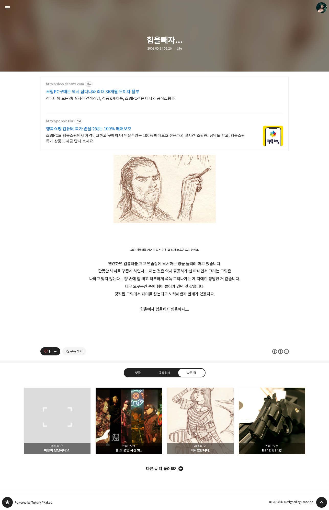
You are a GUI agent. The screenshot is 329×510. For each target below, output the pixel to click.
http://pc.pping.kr (59, 121)
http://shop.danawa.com (65, 84)
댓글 (137, 372)
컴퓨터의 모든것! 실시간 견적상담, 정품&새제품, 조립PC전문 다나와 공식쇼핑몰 (110, 98)
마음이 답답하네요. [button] (57, 421)
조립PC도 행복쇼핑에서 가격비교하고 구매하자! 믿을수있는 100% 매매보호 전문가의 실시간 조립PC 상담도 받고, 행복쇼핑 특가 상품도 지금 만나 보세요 (145, 138)
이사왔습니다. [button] (200, 421)
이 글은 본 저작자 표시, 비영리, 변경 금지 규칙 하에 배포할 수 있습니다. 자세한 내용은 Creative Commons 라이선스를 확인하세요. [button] (280, 351)
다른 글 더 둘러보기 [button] (162, 468)
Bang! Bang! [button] (272, 421)
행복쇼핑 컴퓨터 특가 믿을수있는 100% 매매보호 (88, 129)
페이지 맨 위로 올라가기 (321, 502)
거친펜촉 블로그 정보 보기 (321, 8)
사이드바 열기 (7, 8)
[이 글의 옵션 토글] (56, 351)
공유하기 (164, 372)
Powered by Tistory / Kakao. (34, 502)
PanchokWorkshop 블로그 (7, 502)
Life (179, 48)
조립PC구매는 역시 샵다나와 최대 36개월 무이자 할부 (92, 92)
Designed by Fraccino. (299, 502)
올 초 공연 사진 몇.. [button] (129, 421)
